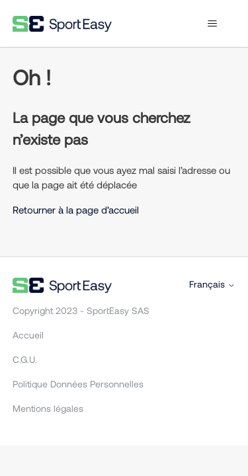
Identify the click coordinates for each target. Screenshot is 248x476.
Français (212, 284)
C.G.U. (25, 359)
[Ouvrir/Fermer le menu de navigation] (211, 23)
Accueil (28, 334)
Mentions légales (48, 408)
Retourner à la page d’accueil (76, 210)
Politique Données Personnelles (78, 383)
